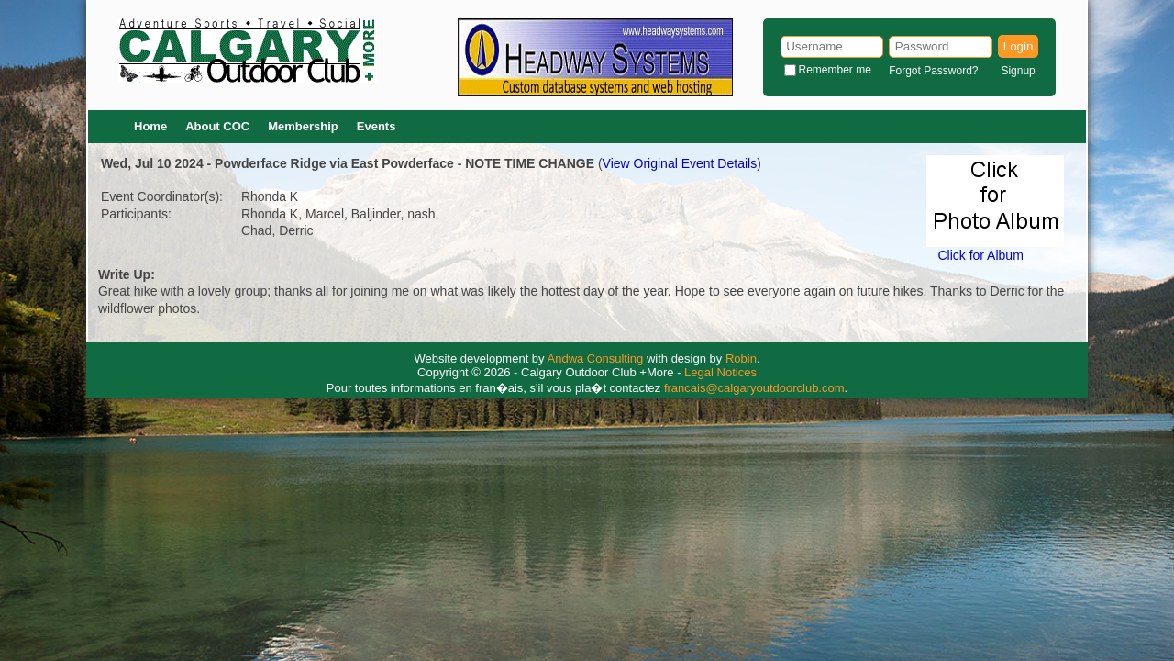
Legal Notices (720, 372)
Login (1018, 46)
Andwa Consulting (596, 358)
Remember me (835, 69)
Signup (1018, 70)
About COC (217, 126)
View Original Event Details (680, 163)
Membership (303, 126)
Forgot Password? (933, 70)
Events (376, 126)
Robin (741, 358)
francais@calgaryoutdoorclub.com (754, 388)
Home (150, 126)
